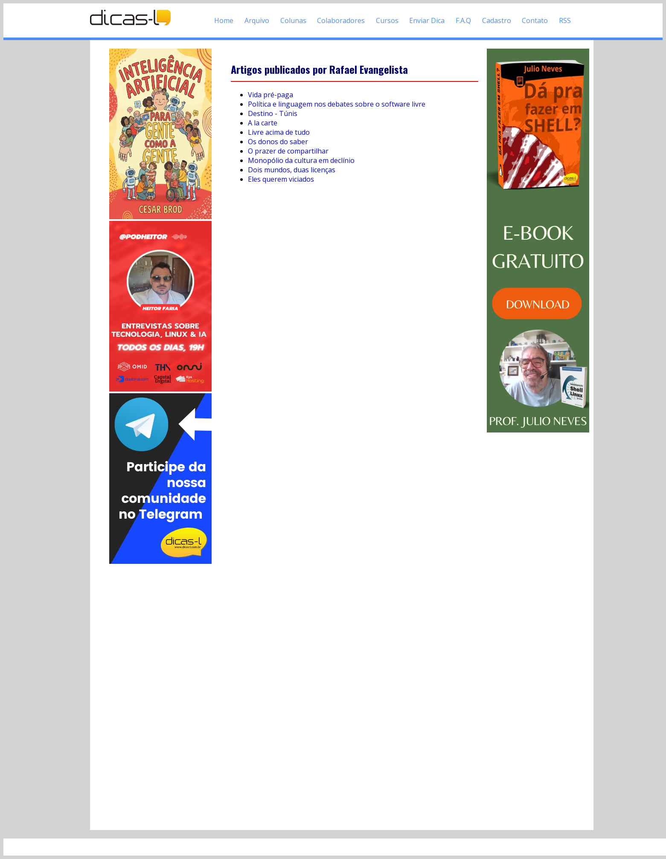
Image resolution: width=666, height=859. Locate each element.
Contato (535, 20)
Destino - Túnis (272, 113)
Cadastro (496, 20)
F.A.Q (463, 20)
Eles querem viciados (281, 179)
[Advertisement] (160, 693)
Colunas (293, 20)
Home (223, 20)
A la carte (262, 123)
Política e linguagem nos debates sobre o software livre (336, 104)
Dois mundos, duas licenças (291, 169)
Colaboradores (341, 20)
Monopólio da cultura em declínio (301, 160)
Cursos (387, 20)
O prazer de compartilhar (288, 151)
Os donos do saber (278, 141)
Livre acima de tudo (279, 132)
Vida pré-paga (270, 94)
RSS (565, 20)
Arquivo (256, 20)
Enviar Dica (427, 20)
